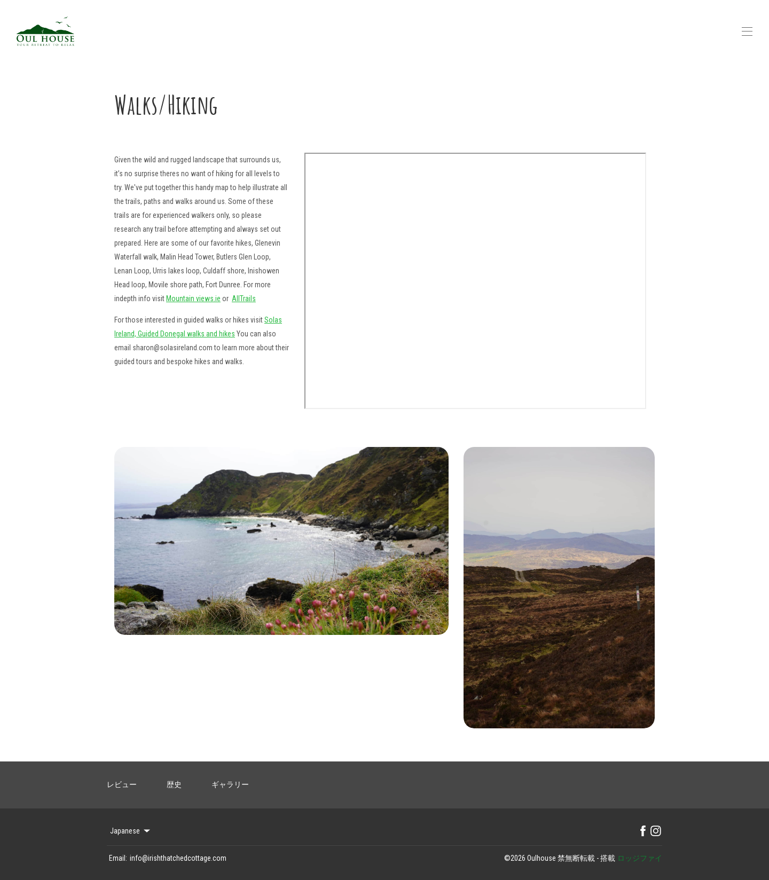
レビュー (122, 784)
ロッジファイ (639, 858)
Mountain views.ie (193, 298)
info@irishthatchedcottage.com (178, 858)
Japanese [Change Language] (131, 831)
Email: (118, 858)
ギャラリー (230, 784)
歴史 (174, 784)
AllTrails (244, 298)
